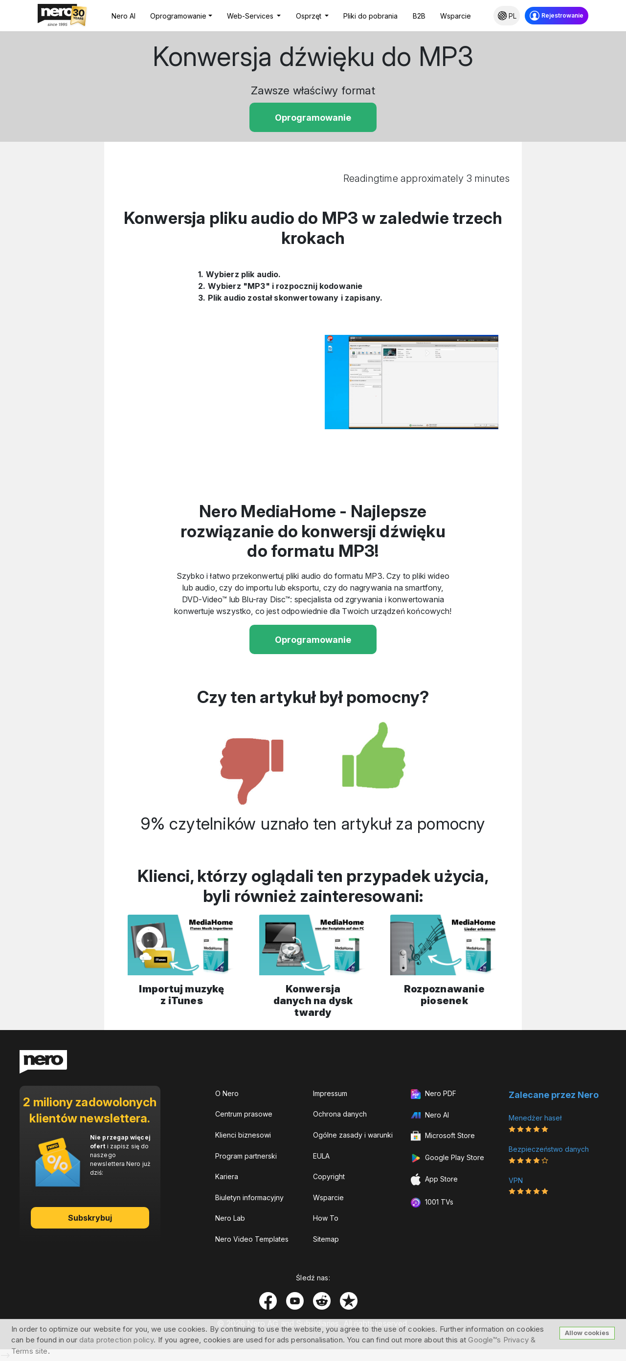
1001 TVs (432, 1202)
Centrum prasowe (243, 1114)
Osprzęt (309, 16)
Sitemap (326, 1239)
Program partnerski (246, 1156)
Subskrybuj (90, 1218)
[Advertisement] (52, 355)
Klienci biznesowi (243, 1135)
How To (325, 1218)
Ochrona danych (340, 1114)
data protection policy (116, 1339)
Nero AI (123, 16)
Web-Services (251, 16)
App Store (434, 1179)
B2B (419, 16)
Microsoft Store (443, 1136)
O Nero (227, 1093)
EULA (321, 1156)
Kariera (226, 1176)
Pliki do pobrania (370, 16)
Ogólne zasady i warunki (353, 1135)
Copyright (329, 1176)
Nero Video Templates (252, 1239)
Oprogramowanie (178, 16)
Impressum (330, 1093)
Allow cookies (587, 1333)
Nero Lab (230, 1218)
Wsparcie (455, 16)
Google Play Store (447, 1158)
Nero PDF (433, 1094)
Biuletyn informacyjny (249, 1197)
